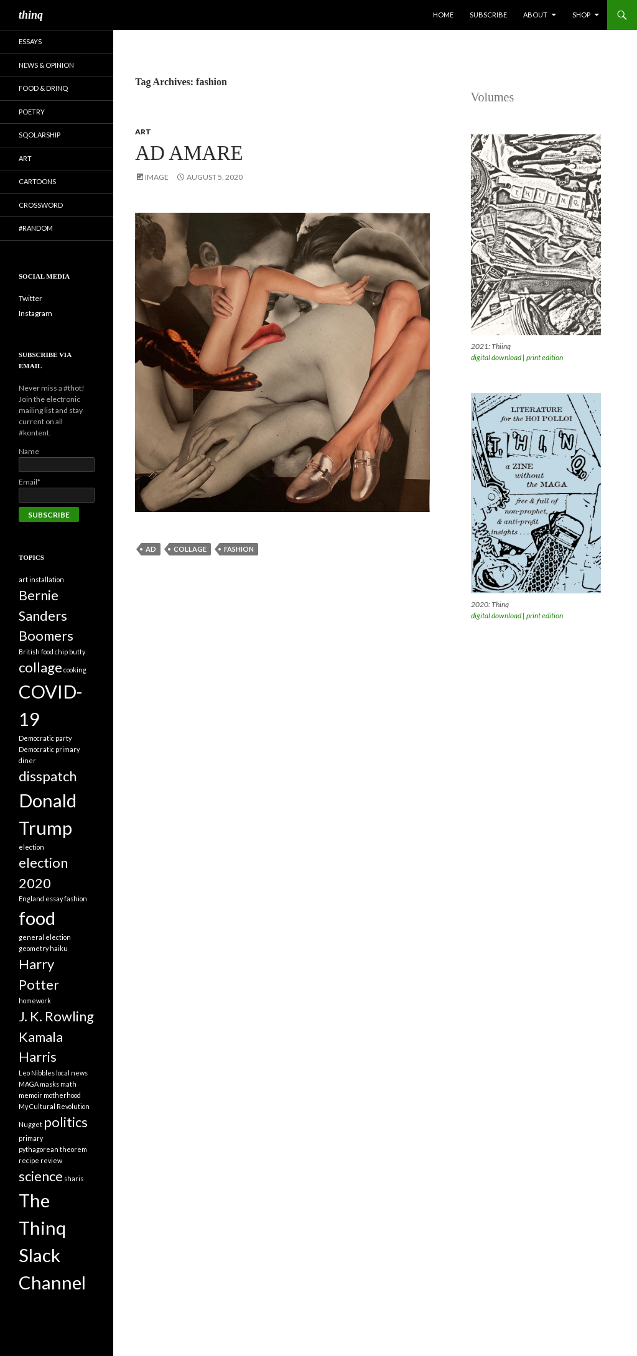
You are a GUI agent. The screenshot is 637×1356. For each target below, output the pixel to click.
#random (36, 228)
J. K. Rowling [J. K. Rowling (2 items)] (56, 1016)
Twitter (30, 298)
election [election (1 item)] (31, 847)
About (535, 15)
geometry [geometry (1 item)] (34, 948)
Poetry (32, 112)
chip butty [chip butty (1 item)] (70, 652)
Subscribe (488, 15)
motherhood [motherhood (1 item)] (62, 1095)
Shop (581, 15)
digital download (496, 357)
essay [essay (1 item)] (54, 898)
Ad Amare (189, 153)
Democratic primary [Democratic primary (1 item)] (49, 749)
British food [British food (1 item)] (36, 652)
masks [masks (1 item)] (49, 1084)
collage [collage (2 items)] (40, 667)
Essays (30, 41)
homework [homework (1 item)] (35, 1000)
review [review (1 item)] (51, 1160)
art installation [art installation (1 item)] (41, 579)
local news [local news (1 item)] (72, 1073)
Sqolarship (39, 135)
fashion (239, 549)
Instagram (35, 313)
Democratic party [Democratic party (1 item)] (45, 738)
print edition (544, 357)
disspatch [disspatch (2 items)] (48, 776)
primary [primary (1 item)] (31, 1138)
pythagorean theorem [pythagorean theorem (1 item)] (53, 1149)
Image (157, 177)
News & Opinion (46, 65)
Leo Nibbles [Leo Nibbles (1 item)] (37, 1073)
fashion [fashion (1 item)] (75, 898)
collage (190, 549)
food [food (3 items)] (37, 918)
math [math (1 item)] (68, 1084)
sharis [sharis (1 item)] (73, 1178)
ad (151, 549)
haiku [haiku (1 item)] (59, 948)
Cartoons (37, 181)
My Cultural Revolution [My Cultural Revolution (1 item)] (54, 1106)
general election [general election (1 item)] (45, 937)
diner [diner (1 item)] (27, 760)
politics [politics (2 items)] (66, 1121)
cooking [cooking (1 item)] (74, 670)
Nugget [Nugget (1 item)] (30, 1124)
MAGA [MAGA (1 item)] (29, 1084)
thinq (31, 15)
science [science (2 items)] (41, 1176)
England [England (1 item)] (31, 898)
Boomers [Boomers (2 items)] (46, 635)
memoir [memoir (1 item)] (30, 1095)
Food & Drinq (43, 88)
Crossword (41, 205)
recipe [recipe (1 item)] (29, 1160)
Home (443, 15)
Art (143, 131)
